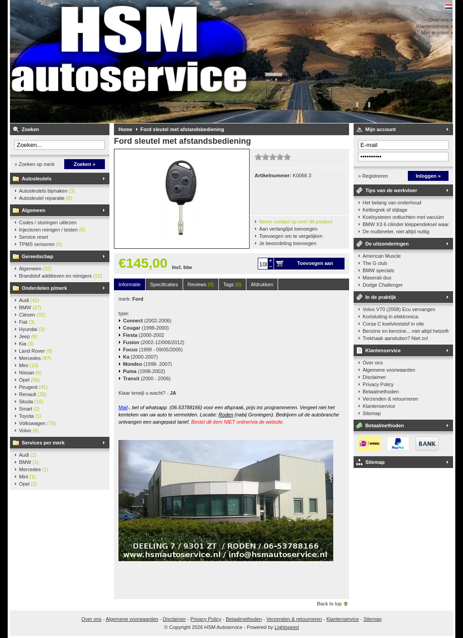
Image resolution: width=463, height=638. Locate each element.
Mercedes (35, 358)
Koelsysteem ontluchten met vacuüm (403, 217)
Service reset (33, 237)
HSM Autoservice (130, 61)
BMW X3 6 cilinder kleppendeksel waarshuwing (406, 224)
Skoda (31, 401)
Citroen (32, 314)
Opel (29, 380)
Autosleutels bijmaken (47, 191)
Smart (29, 408)
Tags (232, 284)
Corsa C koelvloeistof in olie (393, 323)
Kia (26, 343)
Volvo (28, 430)
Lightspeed (286, 627)
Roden (225, 414)
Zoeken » (84, 164)
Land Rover (35, 351)
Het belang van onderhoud (392, 202)
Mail (123, 407)
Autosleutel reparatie (45, 198)
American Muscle (382, 256)
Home (125, 129)
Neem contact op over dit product (295, 221)
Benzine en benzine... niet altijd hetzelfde (406, 331)
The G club (375, 263)
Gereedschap (37, 256)
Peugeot (33, 387)
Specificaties (164, 284)
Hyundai (32, 329)
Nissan (30, 372)
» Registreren (373, 176)
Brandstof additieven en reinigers (60, 276)
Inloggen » (428, 176)
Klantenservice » (434, 26)
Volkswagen (37, 423)
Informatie (129, 284)
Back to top (329, 603)
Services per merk (43, 442)
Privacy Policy (378, 384)
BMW (30, 307)
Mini (28, 365)
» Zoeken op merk (34, 164)
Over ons (373, 362)
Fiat (27, 322)
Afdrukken (262, 284)
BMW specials (378, 270)
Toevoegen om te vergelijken (290, 236)
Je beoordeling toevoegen (288, 243)
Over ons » (441, 20)
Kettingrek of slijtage (385, 210)
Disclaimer (374, 377)
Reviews (201, 284)
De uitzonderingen (387, 243)
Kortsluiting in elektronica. (391, 316)
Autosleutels (37, 178)
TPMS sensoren (40, 244)
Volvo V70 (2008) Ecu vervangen (399, 309)
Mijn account (380, 129)
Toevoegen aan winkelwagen (315, 264)
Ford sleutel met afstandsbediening (182, 129)
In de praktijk (380, 297)
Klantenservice (383, 350)
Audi (29, 300)
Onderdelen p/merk (44, 288)
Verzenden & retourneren (390, 399)
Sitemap (372, 413)
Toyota (30, 416)
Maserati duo (377, 277)
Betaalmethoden (381, 391)
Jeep (28, 336)
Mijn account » (437, 32)
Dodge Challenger (383, 285)
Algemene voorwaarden (389, 370)
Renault (33, 394)
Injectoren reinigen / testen (52, 229)
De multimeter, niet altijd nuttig (396, 231)
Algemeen (34, 210)
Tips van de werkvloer (391, 190)
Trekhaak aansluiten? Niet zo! (395, 338)
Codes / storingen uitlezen (47, 222)
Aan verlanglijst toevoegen (288, 229)
